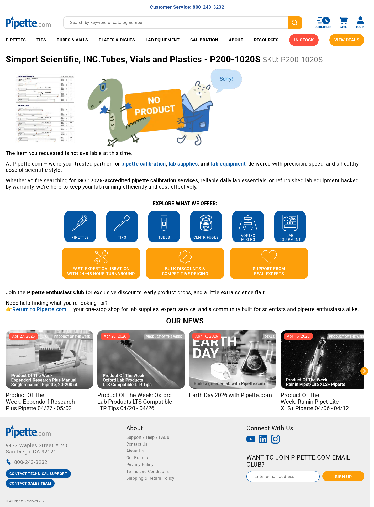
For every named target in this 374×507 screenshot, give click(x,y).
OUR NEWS (185, 321)
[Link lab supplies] (183, 164)
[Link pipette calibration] (143, 164)
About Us (135, 451)
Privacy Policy (140, 464)
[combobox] (182, 22)
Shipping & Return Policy (150, 478)
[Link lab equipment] (228, 164)
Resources (266, 40)
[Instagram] (275, 440)
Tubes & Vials (72, 40)
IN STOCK (304, 40)
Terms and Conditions (147, 471)
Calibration (204, 40)
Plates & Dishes (117, 40)
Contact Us (137, 444)
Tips (41, 40)
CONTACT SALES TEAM (30, 483)
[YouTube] (250, 440)
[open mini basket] (344, 22)
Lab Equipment (163, 40)
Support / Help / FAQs (147, 437)
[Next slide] (364, 371)
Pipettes (16, 40)
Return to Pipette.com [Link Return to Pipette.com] (39, 309)
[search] (295, 22)
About (236, 40)
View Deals (346, 40)
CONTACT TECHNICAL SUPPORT (38, 474)
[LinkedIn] (263, 440)
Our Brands (137, 457)
